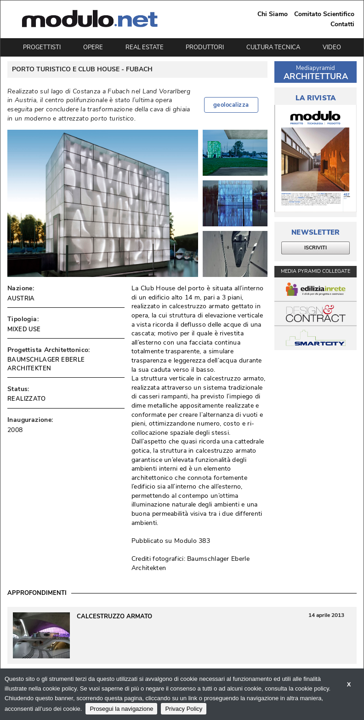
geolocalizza (231, 105)
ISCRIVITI (315, 247)
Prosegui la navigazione (121, 708)
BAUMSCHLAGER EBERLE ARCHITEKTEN (46, 364)
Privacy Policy (183, 708)
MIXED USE (24, 329)
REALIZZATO (26, 399)
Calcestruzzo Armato (114, 616)
